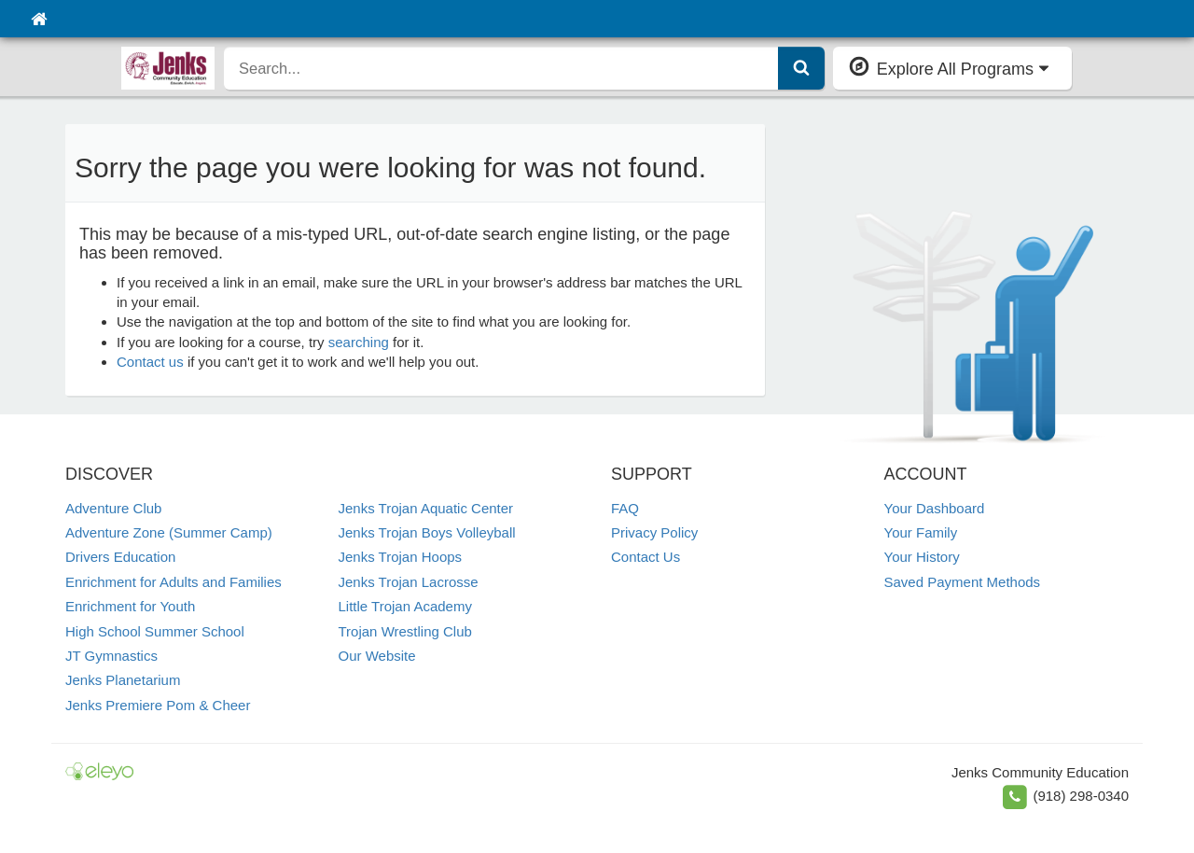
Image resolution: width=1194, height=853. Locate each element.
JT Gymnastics (111, 656)
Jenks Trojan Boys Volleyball (427, 532)
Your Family (921, 532)
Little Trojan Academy (405, 606)
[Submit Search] (801, 68)
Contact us (150, 362)
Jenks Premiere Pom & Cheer (157, 705)
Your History (922, 557)
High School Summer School (154, 631)
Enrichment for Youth (130, 606)
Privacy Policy (654, 532)
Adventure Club (113, 508)
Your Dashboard (934, 508)
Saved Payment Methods (962, 582)
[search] (501, 68)
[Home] (39, 18)
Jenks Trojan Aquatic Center (426, 508)
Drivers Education (120, 557)
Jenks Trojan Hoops (401, 557)
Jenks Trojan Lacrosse (409, 582)
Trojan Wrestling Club (405, 631)
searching (358, 342)
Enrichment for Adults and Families (173, 582)
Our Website (377, 656)
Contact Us (645, 557)
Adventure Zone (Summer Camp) (168, 532)
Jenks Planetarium (122, 680)
